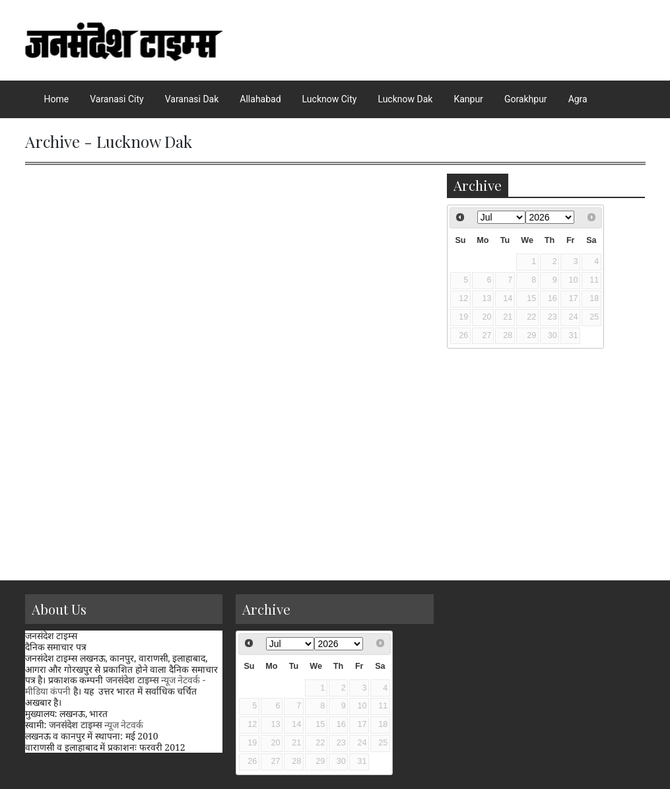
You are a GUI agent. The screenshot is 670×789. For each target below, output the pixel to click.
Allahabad (260, 99)
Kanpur (468, 99)
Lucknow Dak (405, 99)
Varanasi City (116, 99)
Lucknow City (329, 99)
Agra (577, 99)
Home (56, 99)
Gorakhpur (525, 99)
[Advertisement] (546, 676)
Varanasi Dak (192, 99)
